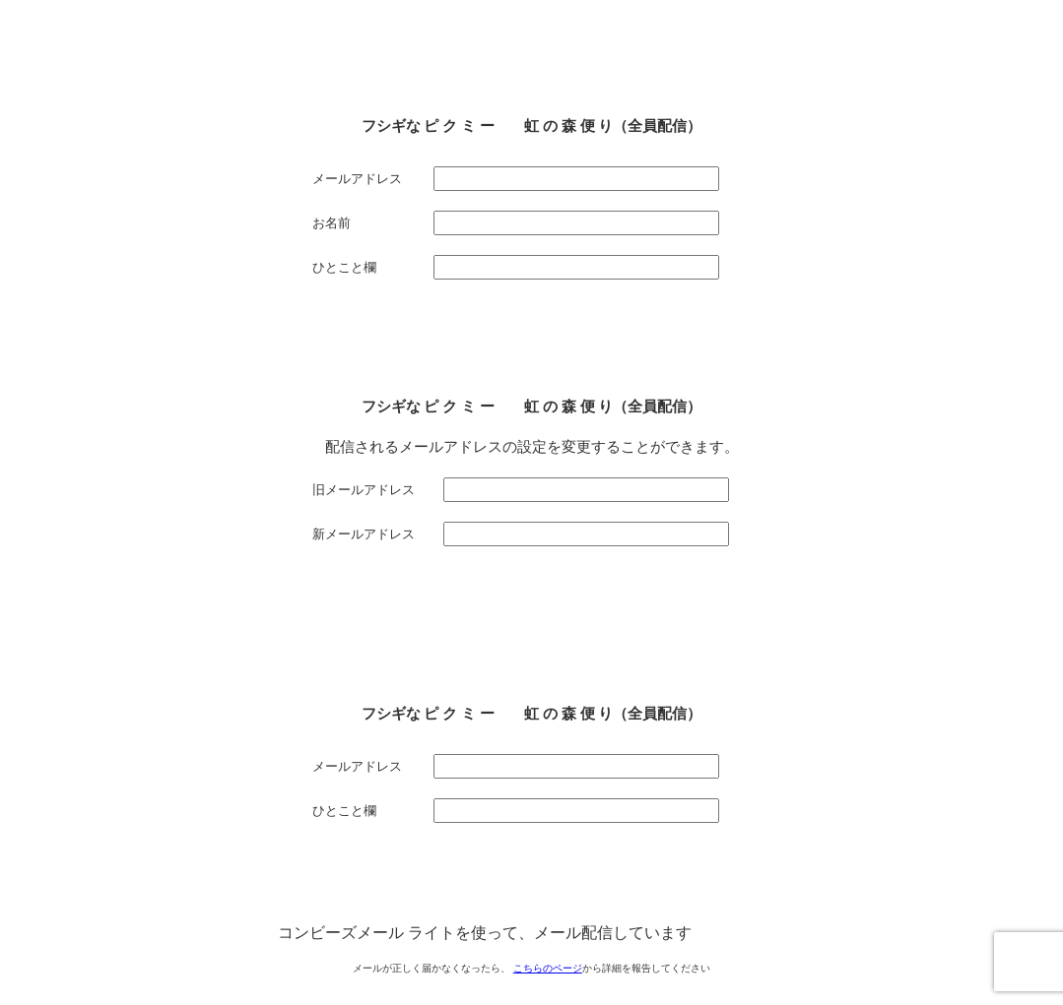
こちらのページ (547, 968)
